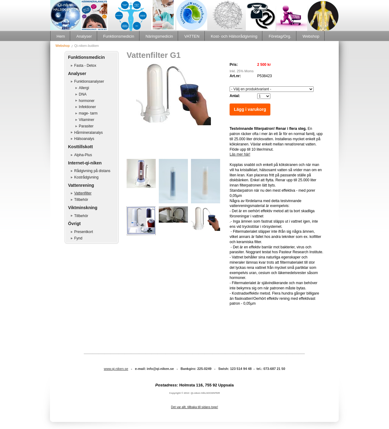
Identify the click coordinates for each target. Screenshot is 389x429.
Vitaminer (86, 120)
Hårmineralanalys (88, 132)
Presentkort (83, 232)
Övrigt (74, 223)
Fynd (78, 238)
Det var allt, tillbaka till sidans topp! (194, 407)
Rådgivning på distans (92, 171)
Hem (61, 36)
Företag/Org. (280, 36)
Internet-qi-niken (85, 162)
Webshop (311, 36)
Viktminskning (82, 207)
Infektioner (87, 107)
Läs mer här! (240, 154)
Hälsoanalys (84, 139)
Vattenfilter (82, 193)
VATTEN (191, 36)
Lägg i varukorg (250, 109)
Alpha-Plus (83, 155)
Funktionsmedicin (118, 36)
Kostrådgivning (86, 177)
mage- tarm (88, 113)
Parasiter (86, 126)
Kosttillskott (80, 146)
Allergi (84, 88)
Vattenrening (81, 185)
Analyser (84, 36)
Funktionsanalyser (89, 81)
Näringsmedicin (159, 36)
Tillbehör (81, 200)
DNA (82, 94)
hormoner (86, 101)
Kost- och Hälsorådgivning (234, 36)
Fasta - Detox (85, 65)
